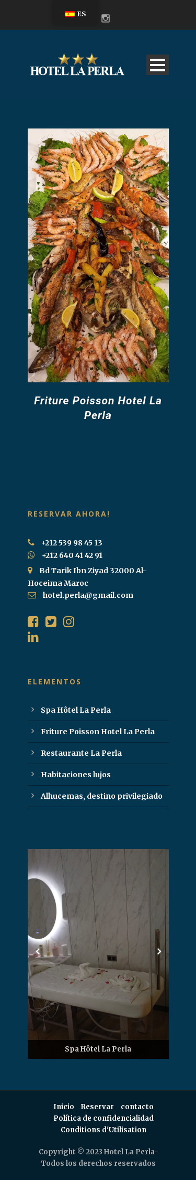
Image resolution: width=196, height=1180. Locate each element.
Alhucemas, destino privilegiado (102, 796)
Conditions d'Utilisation (103, 1129)
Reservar (97, 1106)
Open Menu (157, 65)
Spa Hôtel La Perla (76, 710)
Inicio (63, 1106)
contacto (137, 1106)
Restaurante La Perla (81, 753)
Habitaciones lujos (76, 774)
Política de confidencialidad (103, 1118)
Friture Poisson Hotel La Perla (98, 731)
